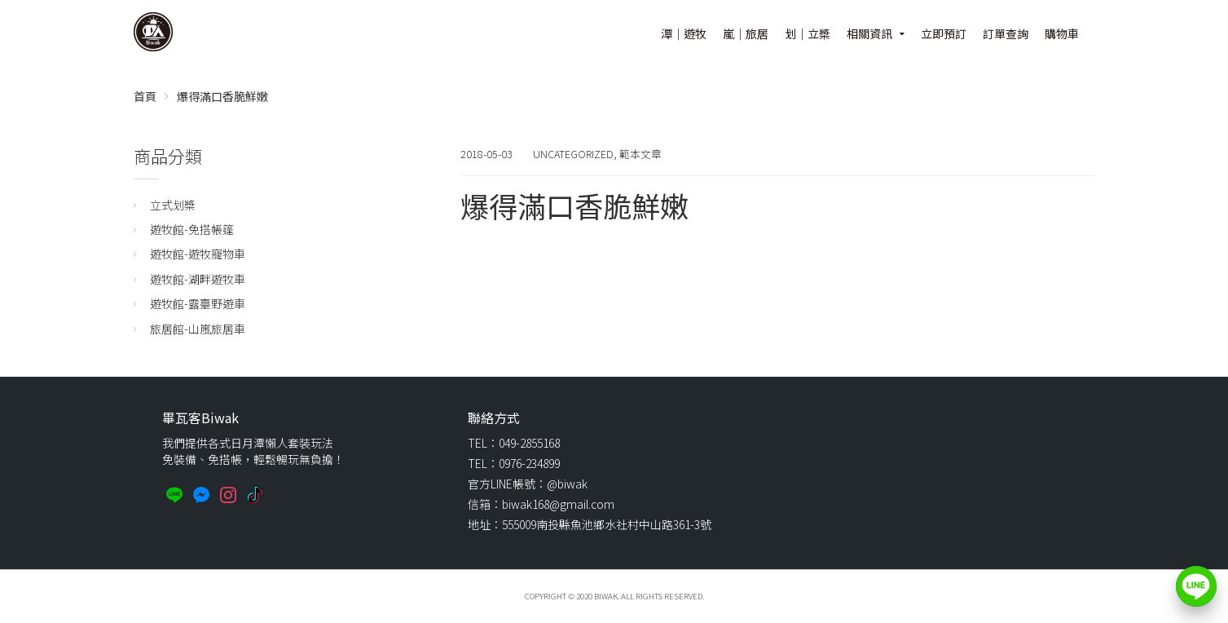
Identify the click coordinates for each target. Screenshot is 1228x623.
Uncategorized (573, 153)
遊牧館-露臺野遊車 (197, 303)
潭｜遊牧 (683, 33)
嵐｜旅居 (745, 33)
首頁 (145, 96)
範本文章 (640, 153)
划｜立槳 (807, 33)
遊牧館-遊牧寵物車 (197, 253)
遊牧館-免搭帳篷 (192, 229)
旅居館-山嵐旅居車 (197, 328)
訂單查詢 (1005, 33)
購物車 (1062, 33)
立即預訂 (943, 33)
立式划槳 (173, 205)
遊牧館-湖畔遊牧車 (197, 279)
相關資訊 (869, 33)
